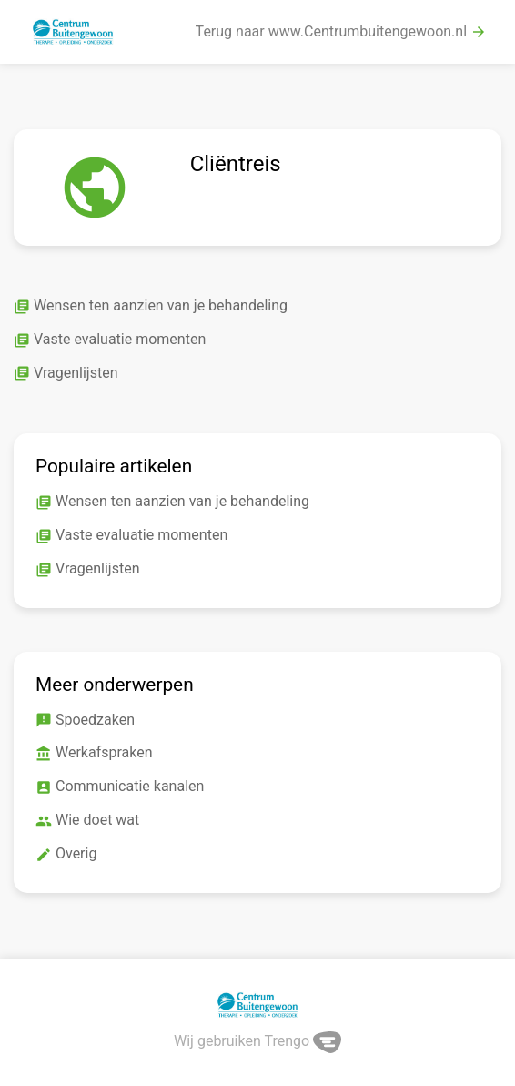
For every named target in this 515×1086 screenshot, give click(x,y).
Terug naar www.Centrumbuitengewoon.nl (341, 32)
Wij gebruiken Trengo (257, 1041)
